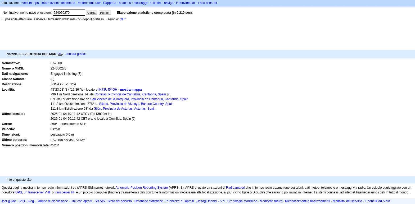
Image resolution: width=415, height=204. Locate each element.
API (222, 201)
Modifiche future (271, 201)
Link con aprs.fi (81, 201)
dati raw (95, 3)
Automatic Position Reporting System (141, 187)
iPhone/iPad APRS (378, 201)
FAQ (22, 201)
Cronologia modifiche (242, 201)
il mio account (207, 3)
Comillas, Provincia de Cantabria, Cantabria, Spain (130, 94)
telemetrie (68, 3)
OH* (123, 19)
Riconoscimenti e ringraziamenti (307, 201)
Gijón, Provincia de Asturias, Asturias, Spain (124, 108)
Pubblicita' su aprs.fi (180, 201)
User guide (8, 201)
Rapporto (109, 3)
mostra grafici (75, 54)
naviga (168, 3)
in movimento (185, 3)
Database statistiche (148, 201)
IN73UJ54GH (107, 89)
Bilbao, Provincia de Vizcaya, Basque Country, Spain (136, 104)
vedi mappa (30, 3)
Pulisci (104, 12)
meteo (82, 3)
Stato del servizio (119, 201)
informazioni (50, 3)
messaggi (140, 3)
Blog (31, 201)
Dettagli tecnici (206, 201)
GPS (18, 192)
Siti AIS (100, 201)
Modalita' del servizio (347, 201)
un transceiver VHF (37, 192)
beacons (125, 3)
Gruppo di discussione (52, 201)
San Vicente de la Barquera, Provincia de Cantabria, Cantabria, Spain (139, 99)
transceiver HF (65, 192)
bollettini (155, 3)
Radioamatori (235, 187)
